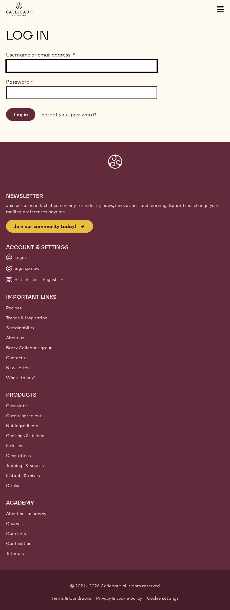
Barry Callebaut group (29, 347)
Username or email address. (40, 55)
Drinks (12, 485)
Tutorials (15, 553)
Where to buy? (20, 377)
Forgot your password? (68, 114)
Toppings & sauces (25, 465)
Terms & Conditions (71, 598)
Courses (14, 523)
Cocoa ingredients (25, 415)
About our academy (26, 513)
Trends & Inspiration (26, 318)
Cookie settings (163, 598)
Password (19, 82)
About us (15, 338)
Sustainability (20, 328)
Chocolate (16, 405)
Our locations (20, 543)
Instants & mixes (23, 475)
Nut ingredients (22, 425)
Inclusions (16, 445)
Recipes (14, 308)
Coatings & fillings (25, 435)
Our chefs (16, 533)
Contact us (17, 357)
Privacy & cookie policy (119, 598)
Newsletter (17, 367)
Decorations (18, 455)
